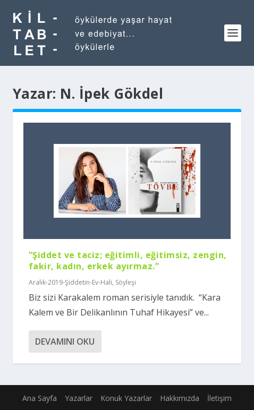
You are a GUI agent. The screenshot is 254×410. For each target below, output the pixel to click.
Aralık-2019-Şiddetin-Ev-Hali (70, 282)
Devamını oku (65, 341)
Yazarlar (78, 398)
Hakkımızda (179, 398)
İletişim (219, 398)
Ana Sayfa (39, 398)
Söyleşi (125, 282)
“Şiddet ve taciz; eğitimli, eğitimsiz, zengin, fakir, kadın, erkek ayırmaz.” (128, 260)
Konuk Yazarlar (126, 398)
